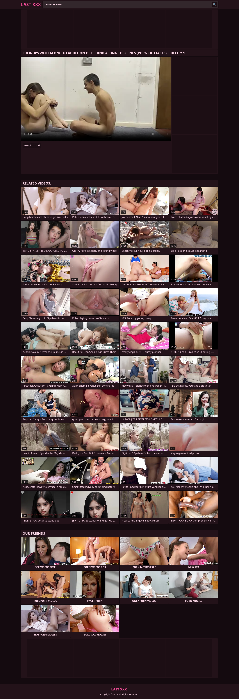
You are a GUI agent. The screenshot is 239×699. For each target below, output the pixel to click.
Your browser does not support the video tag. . (96, 99)
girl (38, 145)
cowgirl (28, 145)
